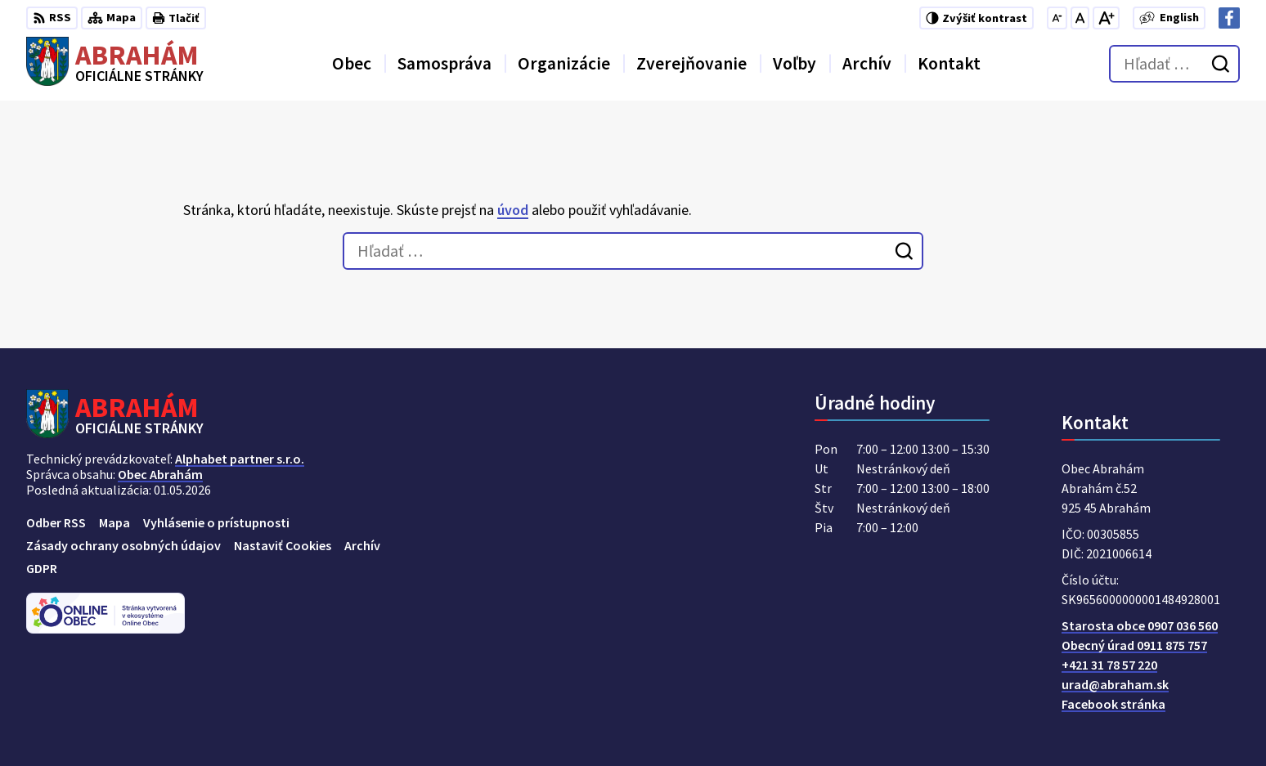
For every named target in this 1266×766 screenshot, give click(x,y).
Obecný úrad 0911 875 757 (1134, 645)
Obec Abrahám (160, 474)
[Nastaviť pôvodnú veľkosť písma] (1080, 18)
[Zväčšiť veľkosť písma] (1106, 18)
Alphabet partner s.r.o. (239, 458)
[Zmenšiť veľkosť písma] (1057, 18)
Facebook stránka (1113, 704)
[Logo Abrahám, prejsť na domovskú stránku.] (115, 64)
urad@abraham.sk (1115, 684)
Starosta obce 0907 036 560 (1140, 625)
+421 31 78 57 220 (1109, 664)
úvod (512, 209)
